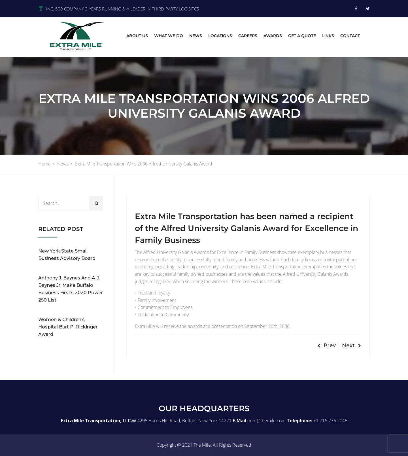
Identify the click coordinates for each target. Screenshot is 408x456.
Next (351, 345)
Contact (350, 35)
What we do (168, 35)
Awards (273, 35)
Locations (220, 35)
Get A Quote (302, 35)
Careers (247, 35)
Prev (326, 345)
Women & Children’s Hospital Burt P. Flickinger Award (67, 327)
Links (328, 35)
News (195, 35)
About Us (137, 35)
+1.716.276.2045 (330, 420)
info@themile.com (267, 420)
